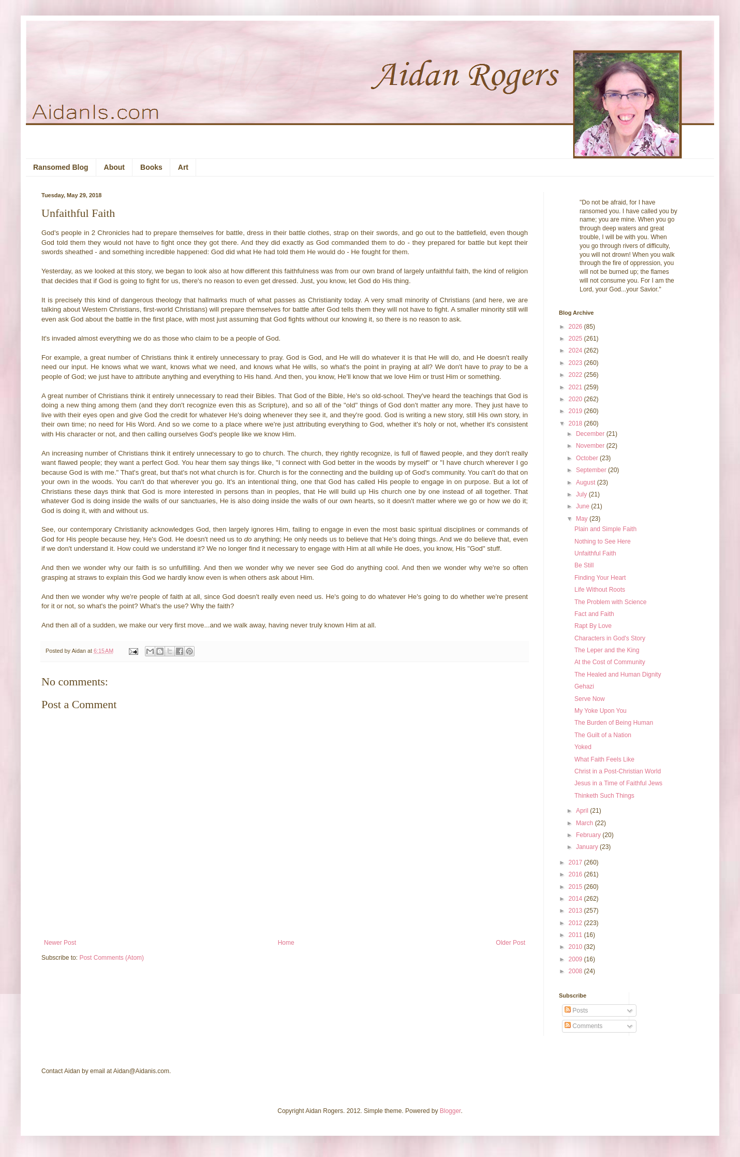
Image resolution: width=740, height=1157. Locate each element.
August (586, 482)
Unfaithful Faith (595, 553)
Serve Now (589, 698)
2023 (576, 363)
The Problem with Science (610, 602)
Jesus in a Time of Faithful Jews (618, 783)
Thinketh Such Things (604, 795)
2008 (576, 971)
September (592, 470)
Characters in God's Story (609, 638)
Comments (583, 1026)
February (589, 835)
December (591, 433)
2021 (576, 387)
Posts (576, 1010)
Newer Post (60, 942)
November (591, 445)
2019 (576, 411)
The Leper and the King (606, 650)
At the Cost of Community (609, 662)
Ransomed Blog (60, 167)
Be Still (584, 565)
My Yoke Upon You (600, 710)
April (583, 810)
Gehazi (584, 686)
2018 (576, 423)
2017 (576, 862)
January (588, 847)
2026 (576, 326)
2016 (576, 874)
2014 (576, 898)
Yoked (582, 747)
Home (286, 942)
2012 (576, 923)
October (588, 458)
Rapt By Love (593, 625)
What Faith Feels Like (604, 759)
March (585, 823)
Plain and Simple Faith (605, 529)
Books (151, 167)
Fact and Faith (594, 614)
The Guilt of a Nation (602, 735)
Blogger (450, 1111)
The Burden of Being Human (613, 722)
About (114, 167)
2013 (576, 910)
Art (183, 167)
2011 (576, 935)
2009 (576, 959)
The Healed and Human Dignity (617, 674)
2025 (576, 338)
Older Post (510, 942)
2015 (576, 886)
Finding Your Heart (600, 577)
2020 (576, 399)
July (582, 494)
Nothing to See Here (602, 541)
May (582, 518)
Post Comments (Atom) (111, 957)
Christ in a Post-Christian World (617, 771)
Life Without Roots (599, 589)
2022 (576, 374)
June (583, 506)
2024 (576, 350)
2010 (576, 946)
